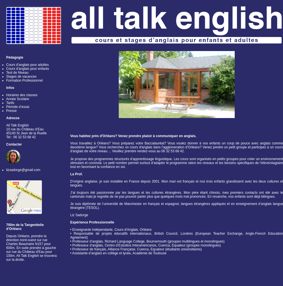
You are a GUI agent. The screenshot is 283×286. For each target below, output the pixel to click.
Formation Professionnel (24, 80)
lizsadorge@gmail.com (23, 170)
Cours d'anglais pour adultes (27, 65)
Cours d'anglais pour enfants (27, 69)
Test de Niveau (17, 73)
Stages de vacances (21, 77)
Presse (11, 111)
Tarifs (10, 103)
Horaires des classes (21, 95)
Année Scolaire (17, 99)
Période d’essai (17, 107)
